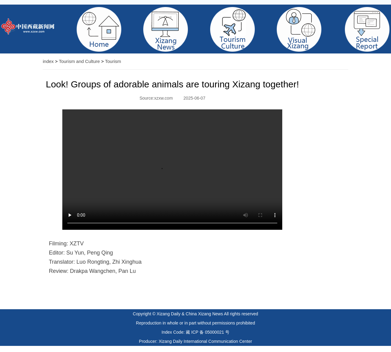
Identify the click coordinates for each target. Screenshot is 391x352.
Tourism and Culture (79, 61)
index (48, 61)
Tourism (113, 61)
